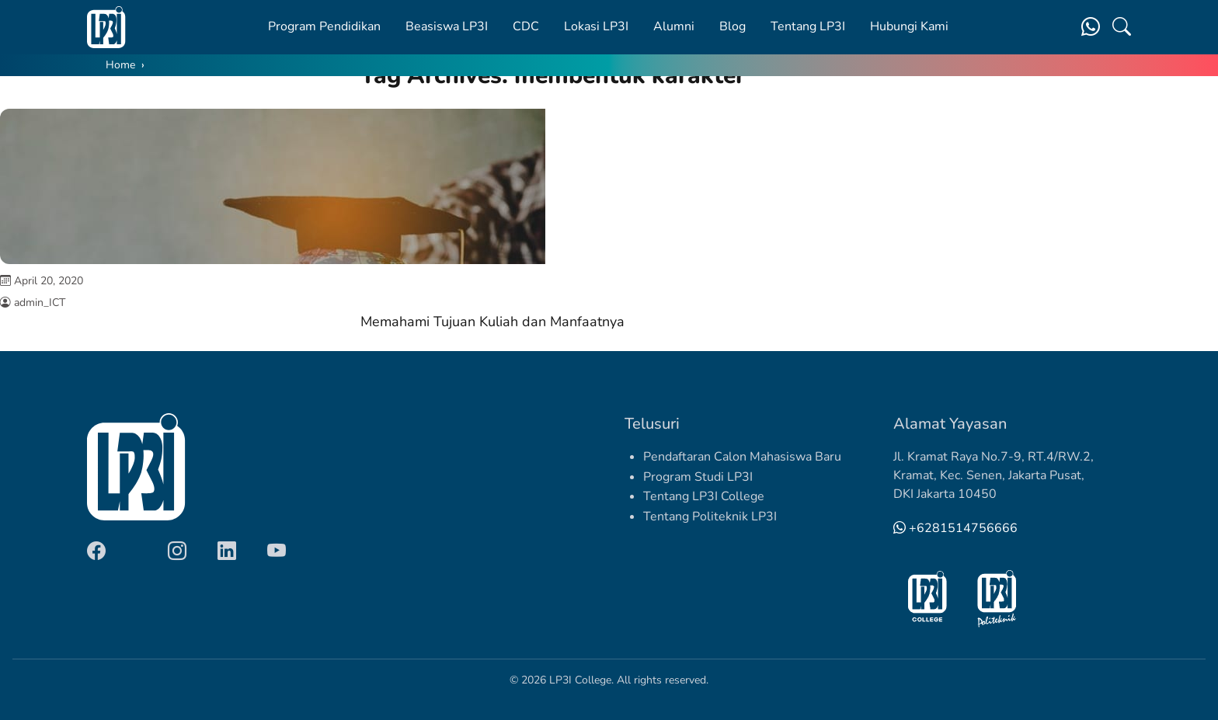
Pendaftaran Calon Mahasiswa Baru (742, 456)
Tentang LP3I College (703, 496)
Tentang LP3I (808, 26)
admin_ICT (39, 302)
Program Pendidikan (324, 26)
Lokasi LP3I (596, 26)
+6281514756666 (955, 528)
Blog (732, 26)
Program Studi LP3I (698, 476)
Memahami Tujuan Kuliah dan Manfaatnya (492, 321)
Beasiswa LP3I (446, 26)
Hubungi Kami (909, 26)
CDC (526, 26)
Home (120, 64)
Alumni (673, 26)
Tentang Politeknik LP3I (710, 516)
